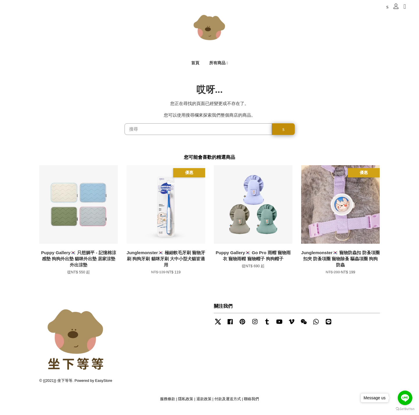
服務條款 (167, 403)
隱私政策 (185, 403)
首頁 (195, 64)
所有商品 (218, 64)
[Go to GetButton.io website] (405, 409)
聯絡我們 (251, 403)
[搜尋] (198, 133)
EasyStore (103, 384)
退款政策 (204, 403)
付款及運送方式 (227, 403)
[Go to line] (405, 398)
